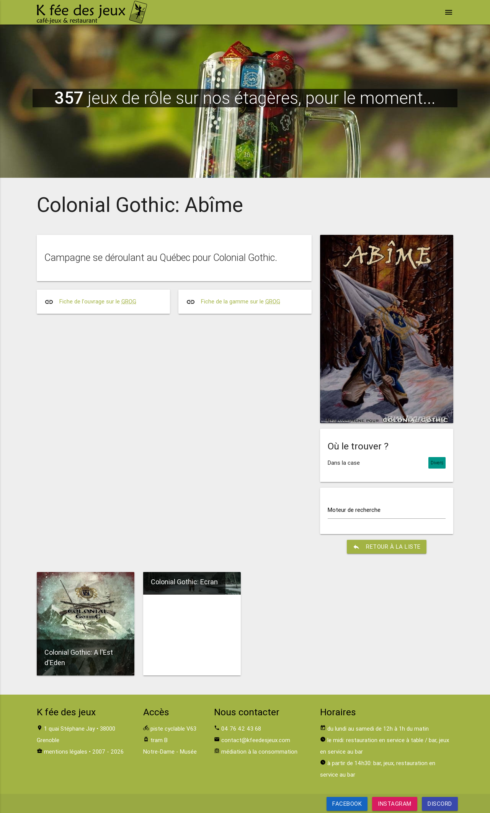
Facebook (347, 803)
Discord (440, 803)
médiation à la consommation (259, 751)
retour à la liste (387, 547)
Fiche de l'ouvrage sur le (97, 301)
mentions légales (65, 751)
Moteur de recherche (354, 509)
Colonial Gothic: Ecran (184, 581)
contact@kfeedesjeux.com (255, 740)
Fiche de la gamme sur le (240, 301)
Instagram (395, 803)
